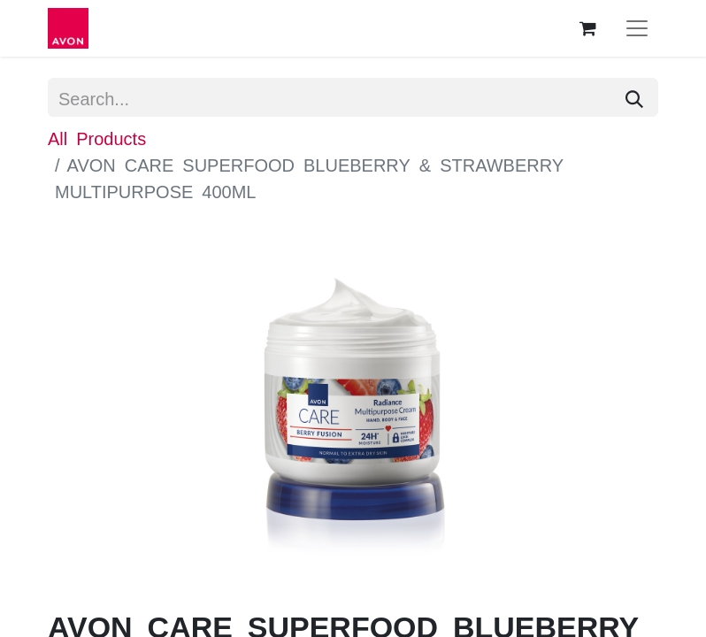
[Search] (634, 97)
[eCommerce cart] (587, 28)
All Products (97, 137)
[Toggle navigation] (637, 28)
